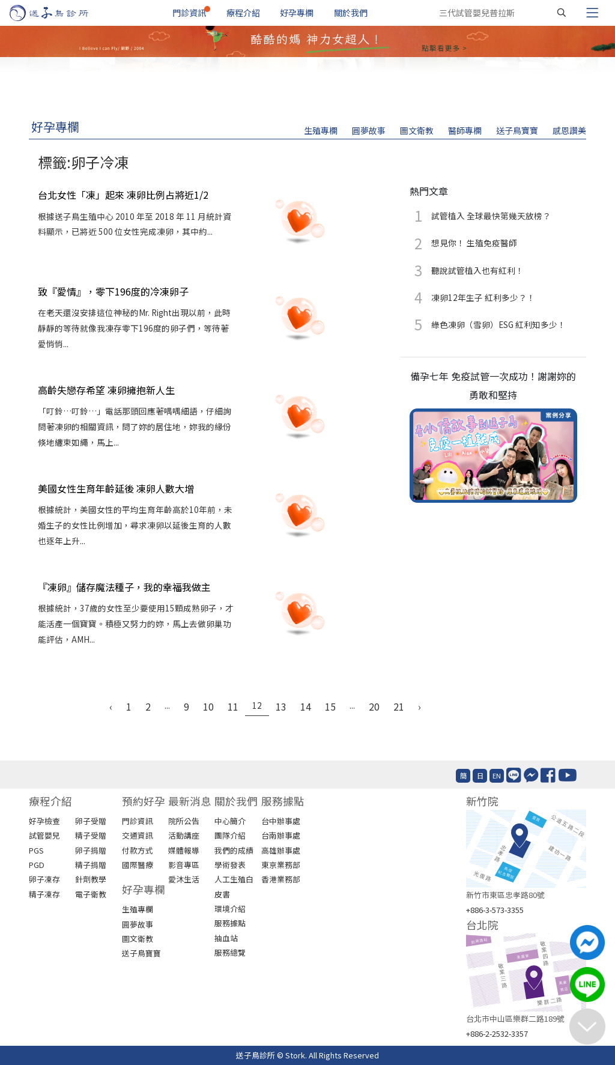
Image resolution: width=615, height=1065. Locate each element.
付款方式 (137, 850)
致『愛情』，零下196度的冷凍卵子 (113, 291)
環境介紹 (230, 908)
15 (330, 706)
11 (233, 706)
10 (208, 706)
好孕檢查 (44, 821)
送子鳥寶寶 (517, 130)
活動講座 (183, 835)
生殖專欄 (321, 130)
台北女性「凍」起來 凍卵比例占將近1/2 (123, 194)
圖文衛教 (417, 130)
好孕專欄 (297, 13)
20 (374, 706)
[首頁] (60, 13)
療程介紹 (243, 13)
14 (305, 706)
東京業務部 (280, 864)
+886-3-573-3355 (495, 909)
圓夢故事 (369, 130)
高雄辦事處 (280, 850)
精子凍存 (44, 894)
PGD (36, 864)
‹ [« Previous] (110, 706)
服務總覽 (230, 952)
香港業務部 (280, 879)
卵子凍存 (44, 879)
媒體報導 (183, 850)
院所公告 (183, 821)
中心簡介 (230, 821)
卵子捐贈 (90, 850)
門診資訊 (189, 13)
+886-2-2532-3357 (497, 1033)
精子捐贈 (90, 864)
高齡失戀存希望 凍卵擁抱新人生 (106, 390)
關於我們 (351, 13)
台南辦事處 (280, 835)
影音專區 (183, 864)
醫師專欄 (465, 130)
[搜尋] (561, 12)
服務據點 (230, 923)
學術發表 (230, 864)
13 (281, 706)
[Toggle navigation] (592, 12)
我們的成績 (233, 850)
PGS (36, 850)
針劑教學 (90, 879)
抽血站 (226, 938)
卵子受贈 (90, 821)
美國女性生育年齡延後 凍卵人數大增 (116, 488)
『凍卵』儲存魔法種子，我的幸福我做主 (124, 587)
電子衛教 (90, 894)
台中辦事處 (280, 821)
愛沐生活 (183, 879)
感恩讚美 (569, 130)
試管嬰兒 (44, 835)
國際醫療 (137, 864)
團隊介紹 (230, 835)
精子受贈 (90, 835)
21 (398, 706)
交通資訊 (137, 835)
